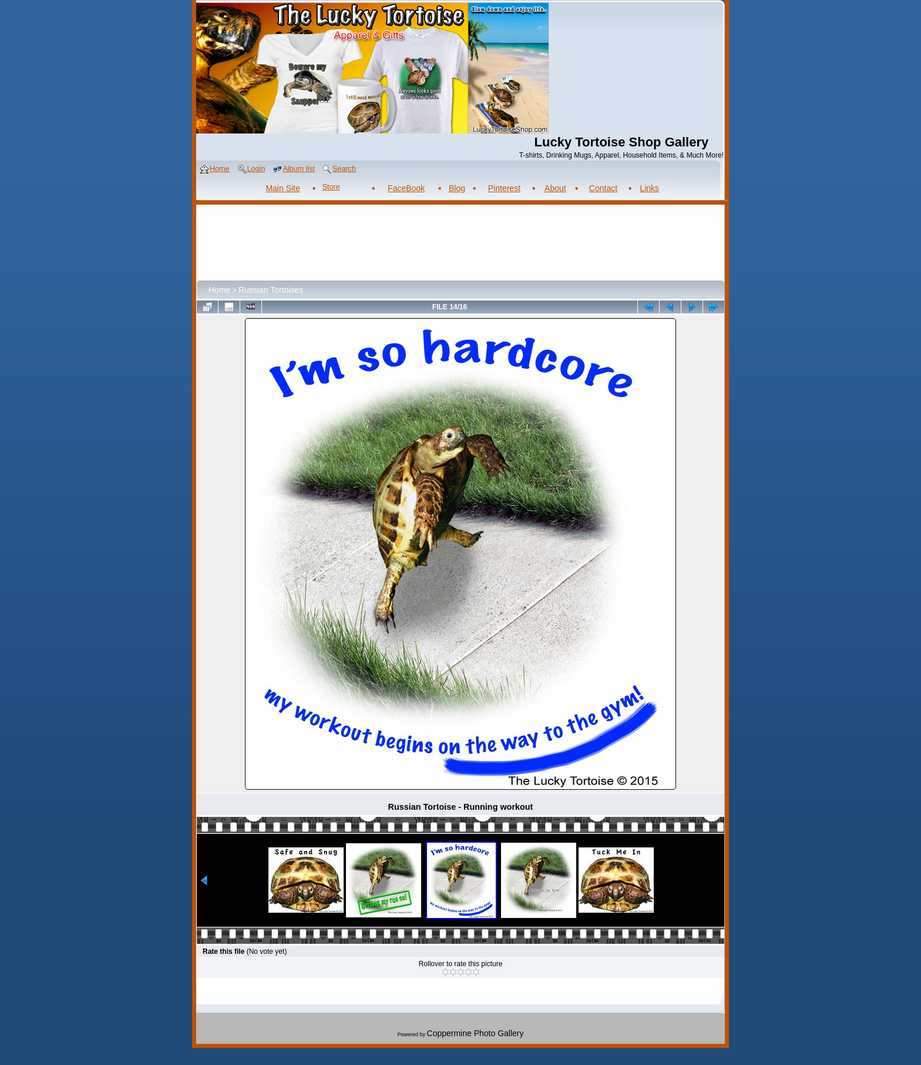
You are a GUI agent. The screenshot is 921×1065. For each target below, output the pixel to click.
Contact (603, 188)
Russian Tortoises (270, 290)
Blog (457, 188)
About (555, 188)
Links (649, 188)
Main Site (282, 188)
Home (219, 290)
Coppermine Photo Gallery (475, 1033)
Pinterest (504, 188)
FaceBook (406, 188)
